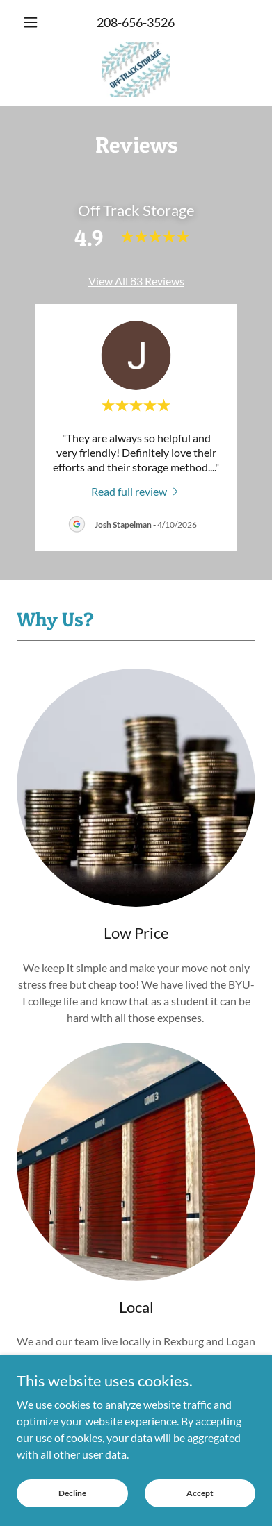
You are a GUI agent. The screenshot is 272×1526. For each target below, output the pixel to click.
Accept (200, 1493)
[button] (34, 22)
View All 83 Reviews (136, 280)
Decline (72, 1493)
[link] (136, 69)
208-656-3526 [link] (136, 22)
